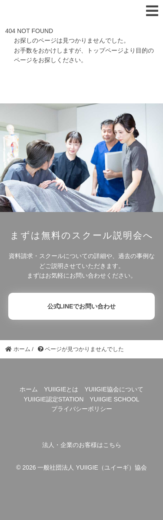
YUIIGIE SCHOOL (114, 399)
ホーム (29, 389)
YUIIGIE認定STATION (53, 399)
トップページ (105, 50)
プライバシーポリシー (81, 408)
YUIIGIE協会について (113, 389)
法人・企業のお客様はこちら (81, 444)
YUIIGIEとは (61, 389)
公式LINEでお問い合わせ (81, 306)
